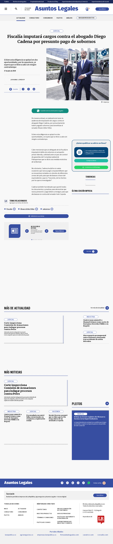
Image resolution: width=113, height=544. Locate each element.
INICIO (6, 509)
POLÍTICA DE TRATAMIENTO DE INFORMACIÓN (66, 517)
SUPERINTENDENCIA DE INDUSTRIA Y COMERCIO (64, 522)
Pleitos (77, 403)
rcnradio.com (103, 535)
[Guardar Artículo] (13, 89)
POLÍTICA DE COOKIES (43, 522)
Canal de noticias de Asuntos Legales (50, 111)
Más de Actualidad (17, 308)
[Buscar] (16, 9)
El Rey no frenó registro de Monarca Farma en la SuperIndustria (89, 418)
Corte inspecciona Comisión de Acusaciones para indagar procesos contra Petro (16, 326)
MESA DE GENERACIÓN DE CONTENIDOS (64, 509)
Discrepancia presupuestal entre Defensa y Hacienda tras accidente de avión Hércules (94, 338)
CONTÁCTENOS (42, 509)
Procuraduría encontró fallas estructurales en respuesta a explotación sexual (35, 417)
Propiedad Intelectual (37, 1)
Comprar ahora (91, 160)
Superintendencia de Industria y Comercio (75, 1)
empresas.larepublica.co (46, 535)
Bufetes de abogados (19, 1)
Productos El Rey (53, 1)
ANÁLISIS (69, 18)
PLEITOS (59, 18)
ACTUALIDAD (20, 18)
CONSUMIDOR (48, 18)
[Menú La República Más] (6, 9)
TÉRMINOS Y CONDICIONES (45, 517)
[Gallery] (36, 230)
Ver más (90, 251)
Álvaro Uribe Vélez (27, 209)
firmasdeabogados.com (69, 535)
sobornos (46, 209)
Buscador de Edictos (86, 18)
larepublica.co (10, 535)
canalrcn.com (88, 535)
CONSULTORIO (34, 18)
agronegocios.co (26, 535)
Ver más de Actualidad (100, 308)
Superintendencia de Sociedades (102, 1)
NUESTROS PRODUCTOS (44, 513)
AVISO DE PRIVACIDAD (64, 513)
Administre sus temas (36, 216)
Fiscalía (9, 209)
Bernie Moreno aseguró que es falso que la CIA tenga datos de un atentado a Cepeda (58, 417)
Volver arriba (99, 483)
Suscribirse (102, 9)
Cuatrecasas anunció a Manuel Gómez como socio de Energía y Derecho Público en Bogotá (96, 323)
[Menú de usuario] (87, 9)
